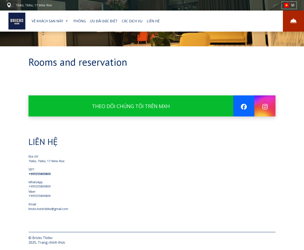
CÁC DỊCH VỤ (132, 21)
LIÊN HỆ (153, 21)
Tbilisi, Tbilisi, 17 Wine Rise (46, 161)
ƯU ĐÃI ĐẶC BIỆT (104, 21)
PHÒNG (79, 21)
